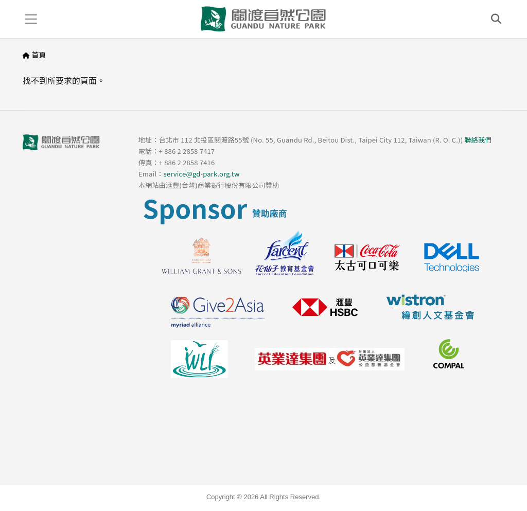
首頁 (38, 54)
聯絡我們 (477, 140)
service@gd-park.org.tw (201, 174)
